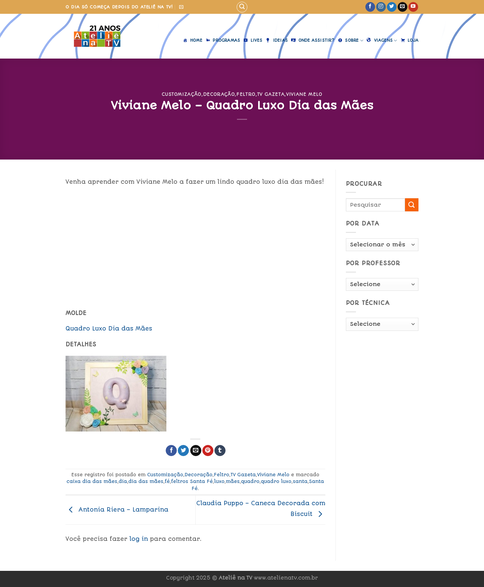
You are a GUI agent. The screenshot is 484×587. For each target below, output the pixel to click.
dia (123, 481)
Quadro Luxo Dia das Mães (109, 328)
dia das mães (145, 481)
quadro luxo (276, 481)
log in (138, 539)
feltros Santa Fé (192, 481)
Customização (181, 94)
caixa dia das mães (92, 481)
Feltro (245, 94)
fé (167, 481)
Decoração (219, 94)
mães (233, 481)
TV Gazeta (271, 94)
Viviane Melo (304, 94)
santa (300, 481)
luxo (219, 481)
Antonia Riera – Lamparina (117, 509)
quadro (250, 481)
